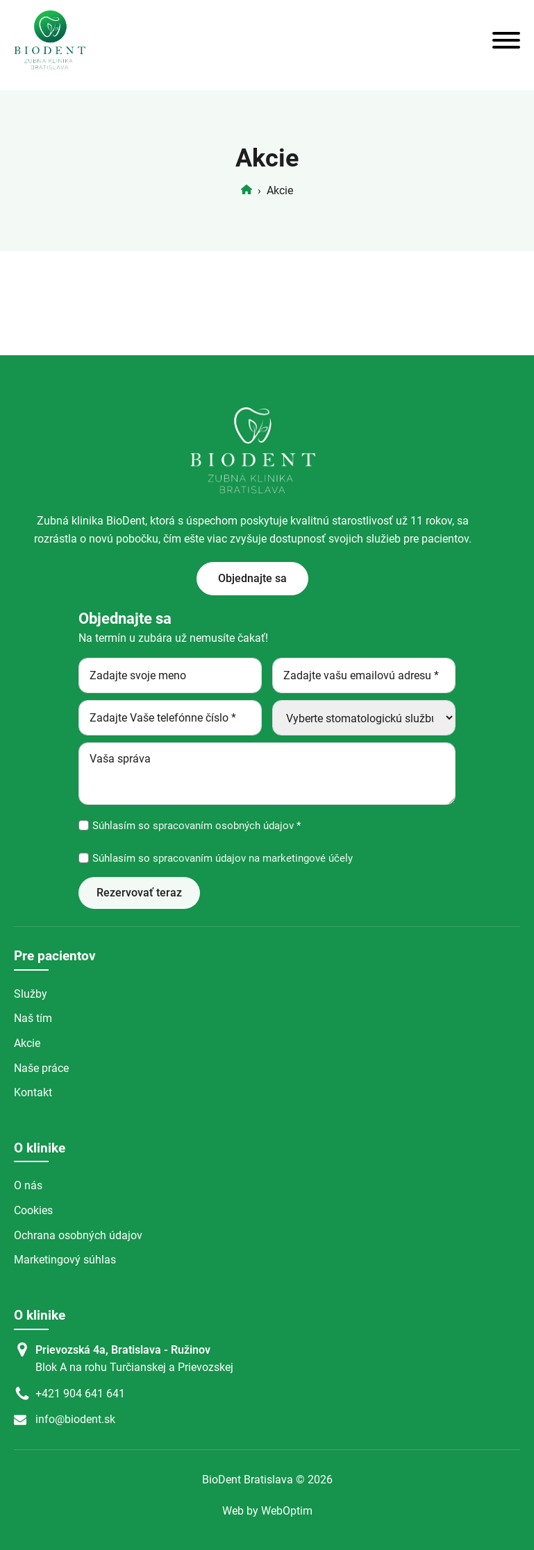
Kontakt (33, 1092)
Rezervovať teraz (139, 892)
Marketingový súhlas (65, 1259)
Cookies (33, 1210)
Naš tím (33, 1018)
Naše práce (41, 1068)
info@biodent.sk (75, 1419)
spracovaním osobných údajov (222, 825)
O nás (28, 1185)
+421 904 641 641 (80, 1393)
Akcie (27, 1043)
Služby (30, 993)
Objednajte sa (252, 578)
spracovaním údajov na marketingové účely (251, 858)
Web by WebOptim (267, 1510)
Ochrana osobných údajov (78, 1235)
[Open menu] (506, 40)
